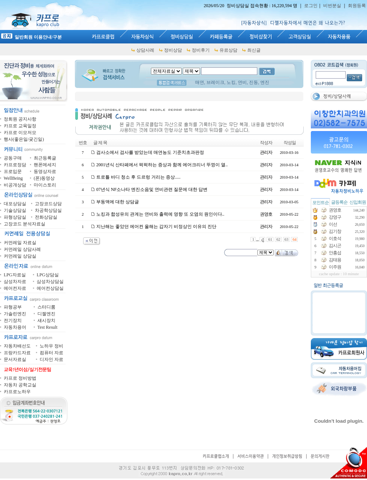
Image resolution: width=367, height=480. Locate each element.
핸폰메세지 (45, 164)
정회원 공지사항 (20, 119)
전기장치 (13, 320)
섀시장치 (46, 320)
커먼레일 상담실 (20, 256)
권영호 (266, 214)
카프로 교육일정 (20, 125)
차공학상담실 (48, 210)
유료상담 (228, 50)
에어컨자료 (15, 288)
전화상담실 (46, 217)
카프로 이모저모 (20, 132)
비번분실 (332, 5)
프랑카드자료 (17, 352)
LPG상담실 (48, 274)
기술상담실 (15, 210)
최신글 (254, 50)
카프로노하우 (17, 391)
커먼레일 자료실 (20, 242)
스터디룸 (46, 307)
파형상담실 (15, 217)
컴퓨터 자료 (51, 352)
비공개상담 (15, 185)
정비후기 (201, 50)
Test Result (47, 327)
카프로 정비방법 (20, 378)
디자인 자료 (51, 359)
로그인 (311, 5)
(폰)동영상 (44, 178)
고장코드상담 (48, 203)
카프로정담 (15, 164)
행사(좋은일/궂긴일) (24, 139)
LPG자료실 (15, 274)
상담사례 (145, 50)
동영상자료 (45, 171)
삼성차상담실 (50, 281)
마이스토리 (45, 185)
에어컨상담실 (50, 288)
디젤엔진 (46, 313)
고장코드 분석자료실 (24, 224)
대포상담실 (15, 203)
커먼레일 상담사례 (22, 249)
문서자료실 (15, 359)
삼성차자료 (15, 281)
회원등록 (357, 5)
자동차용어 (15, 327)
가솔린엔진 (15, 313)
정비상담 (173, 50)
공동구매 (13, 158)
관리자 (266, 152)
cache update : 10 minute (339, 274)
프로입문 (13, 171)
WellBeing (13, 178)
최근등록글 (45, 158)
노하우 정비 (51, 346)
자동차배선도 (17, 346)
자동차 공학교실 (20, 385)
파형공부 (13, 307)
